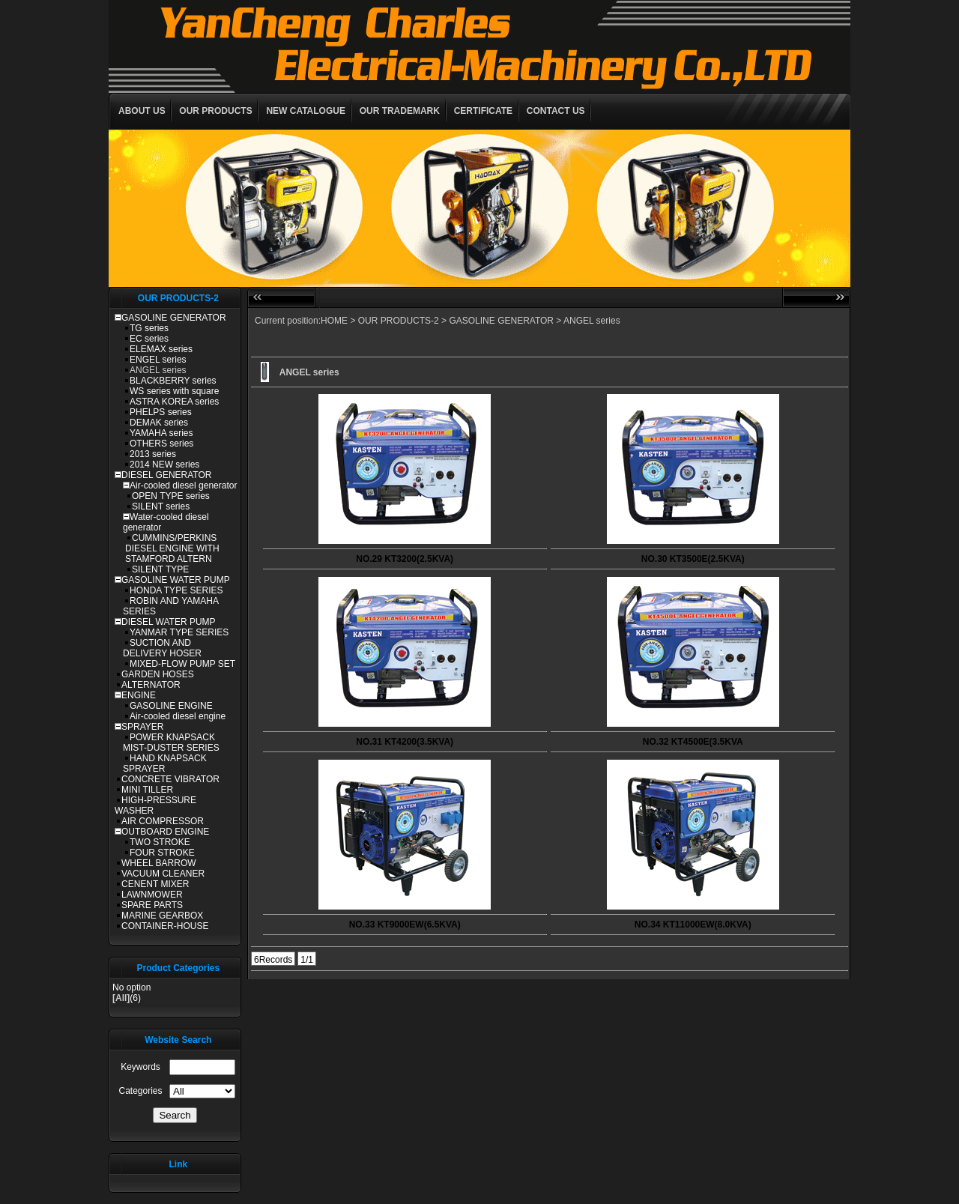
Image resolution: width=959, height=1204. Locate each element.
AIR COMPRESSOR (162, 821)
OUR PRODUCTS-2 (398, 320)
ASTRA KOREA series (174, 401)
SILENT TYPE (160, 569)
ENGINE (138, 695)
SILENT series (161, 506)
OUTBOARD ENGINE (165, 831)
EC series (149, 338)
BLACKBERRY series (173, 380)
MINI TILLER (147, 789)
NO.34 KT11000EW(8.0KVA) (693, 924)
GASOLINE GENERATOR (173, 317)
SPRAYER (142, 727)
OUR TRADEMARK (400, 111)
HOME (334, 320)
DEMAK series (159, 422)
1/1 (306, 960)
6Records (273, 960)
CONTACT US (556, 111)
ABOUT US (142, 111)
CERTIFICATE (483, 111)
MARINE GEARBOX (162, 915)
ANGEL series (158, 370)
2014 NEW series (164, 464)
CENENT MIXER (155, 884)
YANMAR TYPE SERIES (179, 632)
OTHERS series (161, 443)
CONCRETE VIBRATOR (170, 779)
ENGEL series (158, 359)
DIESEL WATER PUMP (168, 622)
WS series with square (174, 391)
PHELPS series (161, 412)
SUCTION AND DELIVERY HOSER (162, 648)
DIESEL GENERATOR (166, 475)
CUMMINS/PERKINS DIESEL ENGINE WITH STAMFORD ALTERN (172, 548)
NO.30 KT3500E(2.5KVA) (693, 559)
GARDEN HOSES (157, 674)
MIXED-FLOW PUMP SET (182, 664)
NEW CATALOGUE (305, 111)
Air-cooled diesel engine (178, 716)
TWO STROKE (160, 842)
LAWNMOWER (152, 894)
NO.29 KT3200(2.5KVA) (404, 559)
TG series (149, 328)
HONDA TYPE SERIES (176, 590)
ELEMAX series (161, 349)
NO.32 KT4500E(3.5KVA (693, 741)
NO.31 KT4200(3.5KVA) (404, 741)
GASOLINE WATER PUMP (175, 580)
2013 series (153, 454)
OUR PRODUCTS (215, 111)
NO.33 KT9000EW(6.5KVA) (405, 924)
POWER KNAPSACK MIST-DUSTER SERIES (171, 742)
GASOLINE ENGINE (171, 706)
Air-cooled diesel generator (183, 485)
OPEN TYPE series (171, 496)
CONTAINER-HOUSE (164, 926)
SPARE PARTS (152, 905)
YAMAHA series (161, 433)
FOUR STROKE (162, 852)
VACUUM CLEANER (163, 873)
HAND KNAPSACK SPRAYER (165, 763)
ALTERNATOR (151, 685)
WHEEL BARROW (158, 863)
